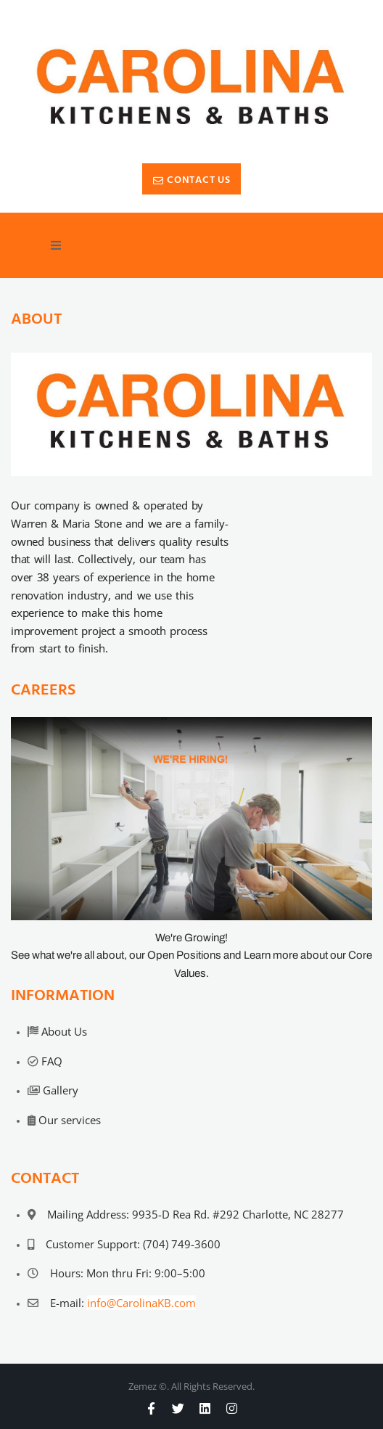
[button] (56, 245)
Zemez (142, 1386)
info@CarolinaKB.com (141, 1302)
